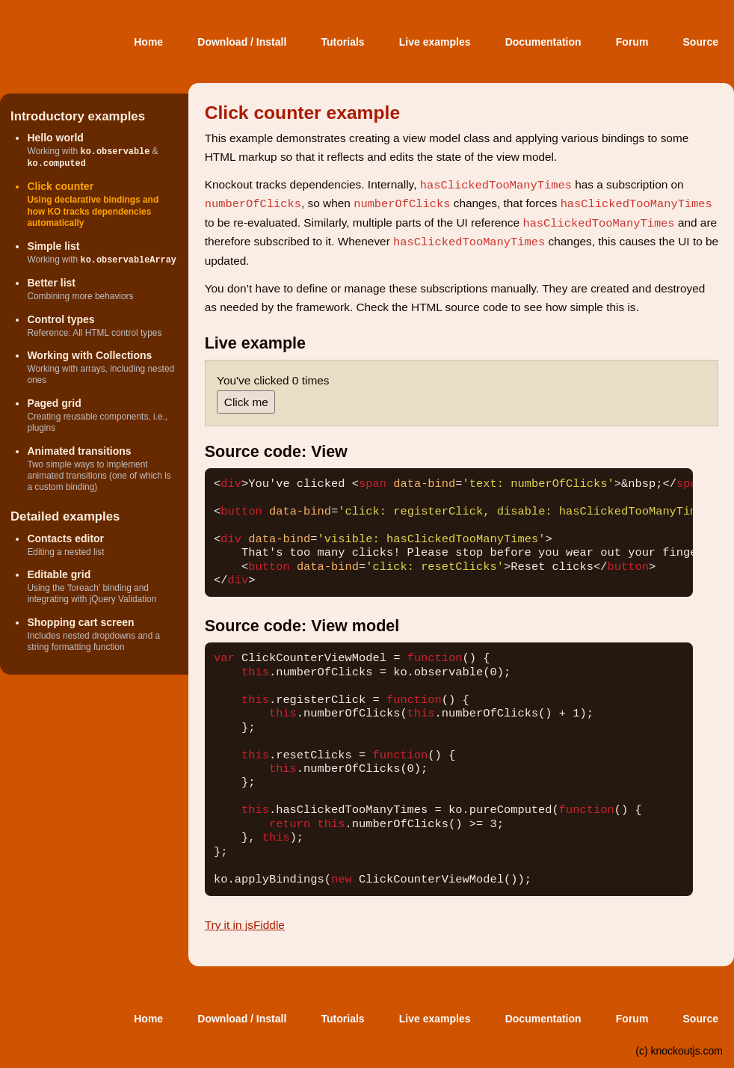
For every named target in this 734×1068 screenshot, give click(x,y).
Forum (632, 42)
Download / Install (241, 42)
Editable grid (58, 574)
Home (148, 42)
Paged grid (54, 403)
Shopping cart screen (80, 622)
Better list (51, 283)
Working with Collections (89, 355)
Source (700, 42)
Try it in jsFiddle (245, 924)
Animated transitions (79, 451)
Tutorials (343, 42)
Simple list (53, 246)
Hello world (55, 138)
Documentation (543, 42)
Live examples (435, 42)
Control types (60, 319)
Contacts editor (65, 538)
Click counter (60, 186)
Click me (246, 402)
